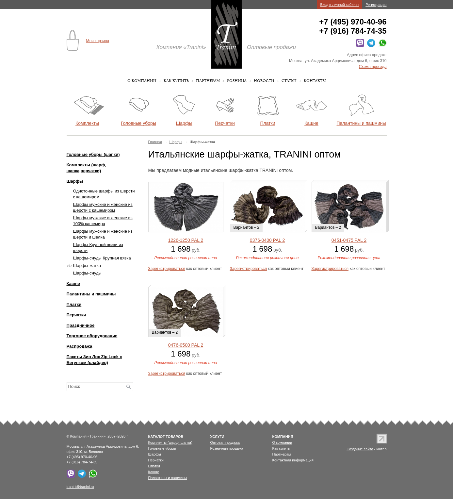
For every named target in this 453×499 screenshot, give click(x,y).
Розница (237, 81)
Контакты (315, 81)
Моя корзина (97, 41)
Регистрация (375, 5)
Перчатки (76, 314)
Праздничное (81, 325)
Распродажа (79, 346)
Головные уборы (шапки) (93, 154)
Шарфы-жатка (87, 265)
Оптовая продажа (225, 442)
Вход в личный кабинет (339, 5)
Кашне (73, 283)
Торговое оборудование (92, 335)
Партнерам (208, 81)
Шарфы (175, 142)
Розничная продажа (226, 448)
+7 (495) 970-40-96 (352, 21)
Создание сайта (360, 449)
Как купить (176, 81)
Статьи (289, 81)
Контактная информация (293, 460)
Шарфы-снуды (87, 273)
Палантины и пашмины (91, 293)
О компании (141, 81)
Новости (264, 81)
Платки (74, 304)
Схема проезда (373, 66)
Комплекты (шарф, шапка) (170, 442)
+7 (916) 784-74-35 (352, 30)
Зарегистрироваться (166, 268)
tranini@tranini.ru (80, 487)
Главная (155, 142)
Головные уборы (162, 448)
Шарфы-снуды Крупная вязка (102, 258)
